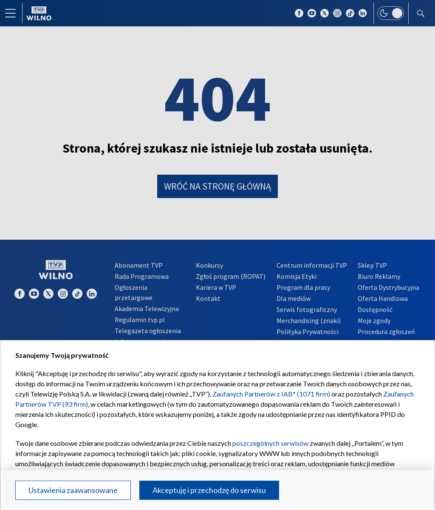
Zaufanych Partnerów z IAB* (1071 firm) (271, 394)
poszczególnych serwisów (270, 443)
